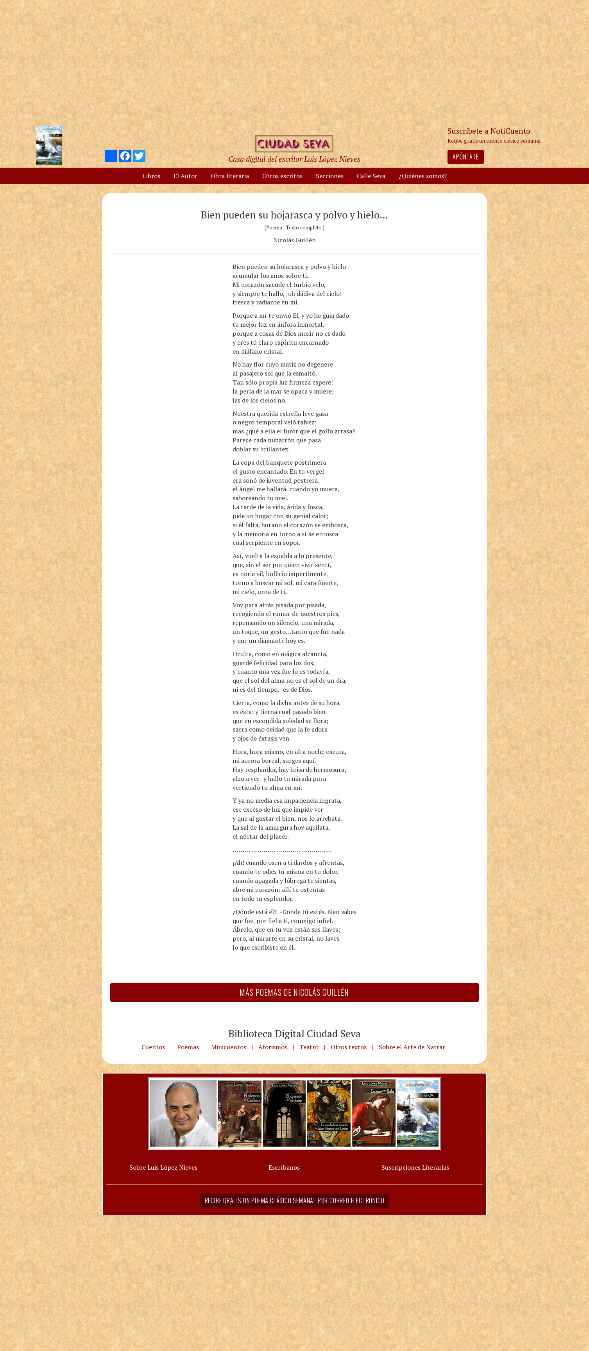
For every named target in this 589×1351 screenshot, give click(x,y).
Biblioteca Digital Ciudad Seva (294, 1033)
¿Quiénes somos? (423, 176)
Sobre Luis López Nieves (163, 1167)
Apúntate (465, 156)
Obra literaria (230, 176)
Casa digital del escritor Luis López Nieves (294, 159)
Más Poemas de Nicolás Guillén (294, 992)
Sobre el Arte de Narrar (412, 1047)
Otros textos (349, 1047)
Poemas (188, 1047)
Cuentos (153, 1047)
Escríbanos (284, 1167)
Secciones (330, 176)
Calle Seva (371, 176)
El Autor (185, 176)
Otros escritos (282, 176)
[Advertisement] (294, 62)
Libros (151, 176)
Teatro (309, 1047)
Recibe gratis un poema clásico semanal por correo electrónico (295, 1200)
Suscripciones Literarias (415, 1167)
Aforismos (272, 1047)
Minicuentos (228, 1047)
